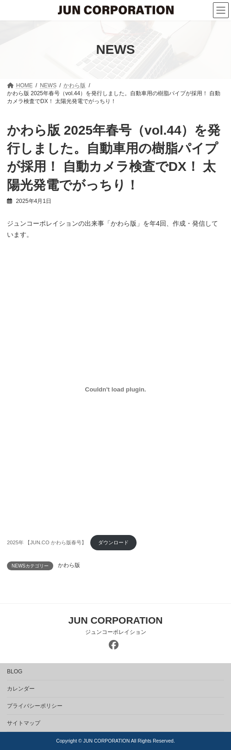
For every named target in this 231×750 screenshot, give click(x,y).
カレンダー (21, 688)
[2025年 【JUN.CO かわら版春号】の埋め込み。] (115, 389)
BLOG (14, 671)
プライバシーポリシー (34, 706)
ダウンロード (113, 542)
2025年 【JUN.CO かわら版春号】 (47, 542)
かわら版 (69, 565)
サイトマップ (23, 723)
